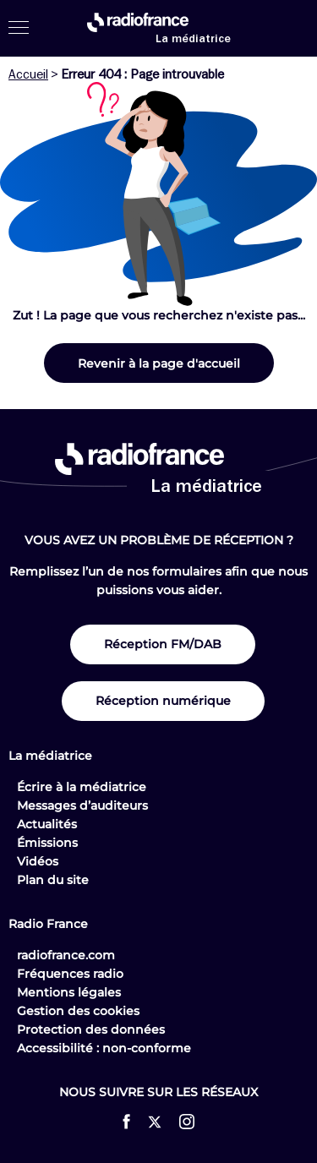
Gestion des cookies (78, 1010)
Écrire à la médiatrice (81, 786)
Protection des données (91, 1029)
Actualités (47, 824)
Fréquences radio (70, 973)
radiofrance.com (66, 955)
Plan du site (53, 879)
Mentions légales (69, 992)
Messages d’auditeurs (82, 805)
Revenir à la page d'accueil (159, 363)
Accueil (28, 74)
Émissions (47, 842)
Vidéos (37, 861)
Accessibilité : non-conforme (104, 1048)
